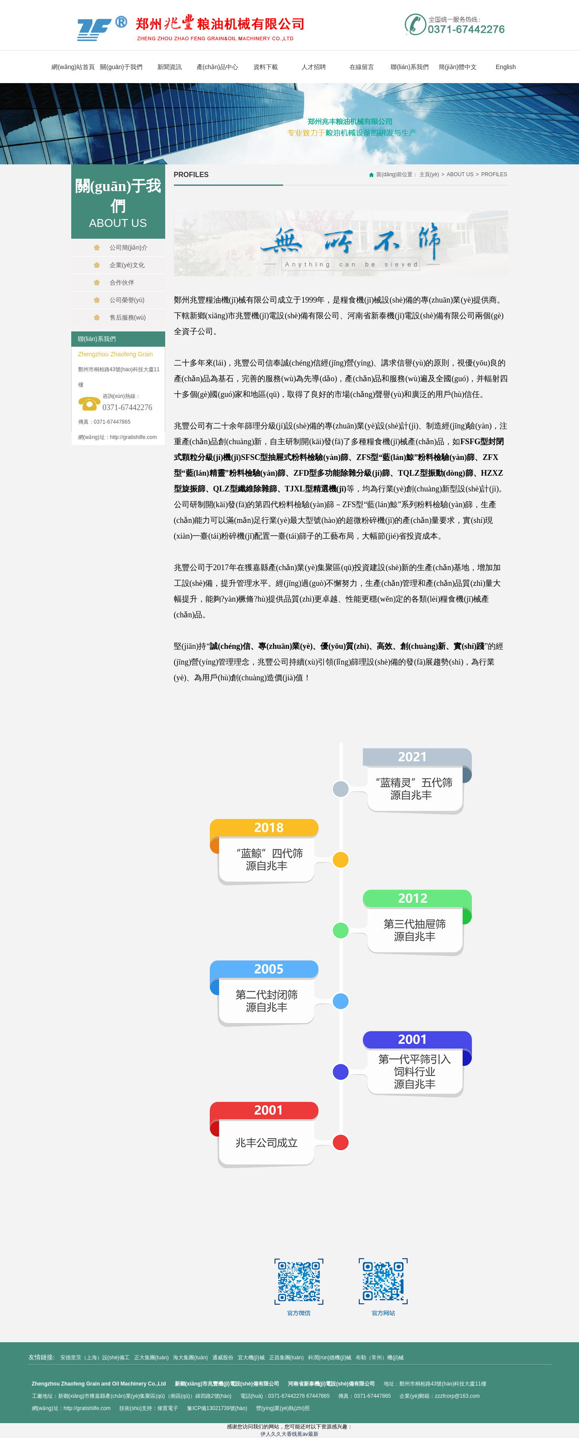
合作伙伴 (113, 282)
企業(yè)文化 (119, 265)
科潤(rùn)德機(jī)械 (329, 1357)
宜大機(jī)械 (251, 1357)
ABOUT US (460, 174)
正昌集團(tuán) (286, 1357)
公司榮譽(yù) (119, 300)
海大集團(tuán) (190, 1357)
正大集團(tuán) (151, 1357)
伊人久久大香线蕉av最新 (289, 1434)
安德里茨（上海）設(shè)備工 (95, 1357)
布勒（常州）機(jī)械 (380, 1357)
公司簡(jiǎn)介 (120, 247)
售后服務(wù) (119, 317)
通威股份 (222, 1357)
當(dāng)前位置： (397, 174)
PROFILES (494, 174)
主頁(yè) (429, 174)
